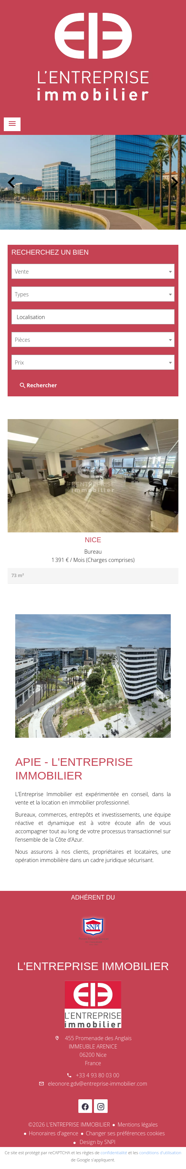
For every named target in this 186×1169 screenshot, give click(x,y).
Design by (97, 1142)
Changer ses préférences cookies (125, 1133)
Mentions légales (137, 1124)
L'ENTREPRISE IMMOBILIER (93, 966)
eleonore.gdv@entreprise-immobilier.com (97, 1083)
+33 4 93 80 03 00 (97, 1075)
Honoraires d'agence (53, 1133)
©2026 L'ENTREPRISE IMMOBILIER (69, 1124)
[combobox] (93, 271)
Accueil (93, 57)
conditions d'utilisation (160, 1152)
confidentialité (113, 1152)
